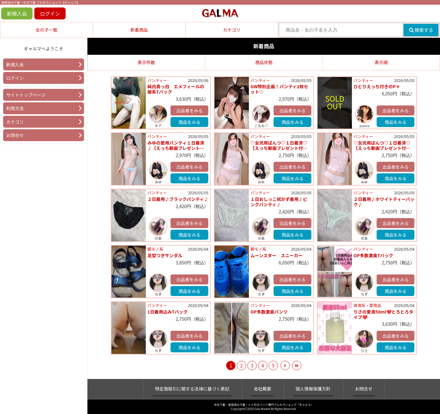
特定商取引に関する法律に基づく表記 (192, 389)
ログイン (50, 13)
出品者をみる (189, 110)
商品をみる (189, 122)
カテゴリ (231, 30)
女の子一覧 (46, 30)
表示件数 (146, 62)
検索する (421, 30)
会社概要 (262, 389)
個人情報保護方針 (313, 389)
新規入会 (17, 13)
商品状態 (264, 62)
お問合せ (15, 135)
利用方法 (15, 108)
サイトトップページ (26, 95)
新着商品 (139, 30)
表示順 (381, 62)
